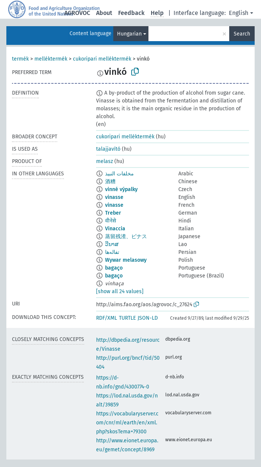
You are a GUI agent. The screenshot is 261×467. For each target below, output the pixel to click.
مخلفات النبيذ (119, 173)
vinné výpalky (121, 189)
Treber (113, 213)
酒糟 (110, 181)
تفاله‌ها (112, 252)
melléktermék (50, 59)
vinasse (114, 197)
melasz (104, 161)
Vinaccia (115, 228)
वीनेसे (110, 221)
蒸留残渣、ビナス (126, 236)
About (104, 12)
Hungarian (129, 34)
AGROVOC (77, 12)
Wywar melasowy (126, 260)
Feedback (131, 12)
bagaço (114, 268)
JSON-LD (148, 318)
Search (242, 34)
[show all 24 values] (120, 291)
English (238, 12)
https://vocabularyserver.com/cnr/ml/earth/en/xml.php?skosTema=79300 (127, 423)
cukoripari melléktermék (102, 59)
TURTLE (127, 318)
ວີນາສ (112, 244)
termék (20, 59)
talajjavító (108, 149)
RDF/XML (106, 318)
